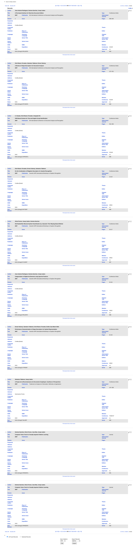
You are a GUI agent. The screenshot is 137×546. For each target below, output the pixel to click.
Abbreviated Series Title (105, 38)
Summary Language (24, 35)
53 (64, 5)
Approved (104, 49)
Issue (23, 18)
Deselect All (12, 5)
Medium (104, 44)
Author (9, 10)
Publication (25, 15)
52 (63, 5)
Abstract (10, 23)
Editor (103, 31)
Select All (7, 5)
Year (9, 15)
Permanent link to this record (69, 54)
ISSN (9, 44)
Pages (103, 18)
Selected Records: (26, 537)
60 (75, 5)
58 (72, 5)
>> (77, 5)
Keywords (10, 21)
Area (9, 47)
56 (69, 5)
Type (103, 13)
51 (61, 5)
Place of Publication (25, 31)
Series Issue (25, 41)
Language (10, 34)
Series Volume (9, 42)
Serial (103, 51)
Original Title (104, 35)
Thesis (103, 27)
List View (122, 5)
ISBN (23, 44)
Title (9, 13)
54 (66, 5)
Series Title (25, 38)
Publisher (10, 31)
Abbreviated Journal (105, 16)
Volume (9, 18)
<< (60, 5)
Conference (105, 47)
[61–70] (80, 5)
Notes (9, 49)
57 (70, 5)
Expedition (25, 47)
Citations (126, 5)
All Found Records (13, 537)
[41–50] (57, 5)
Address (10, 25)
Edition (104, 41)
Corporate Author (10, 28)
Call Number (10, 52)
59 (74, 5)
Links (130, 8)
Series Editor (9, 38)
